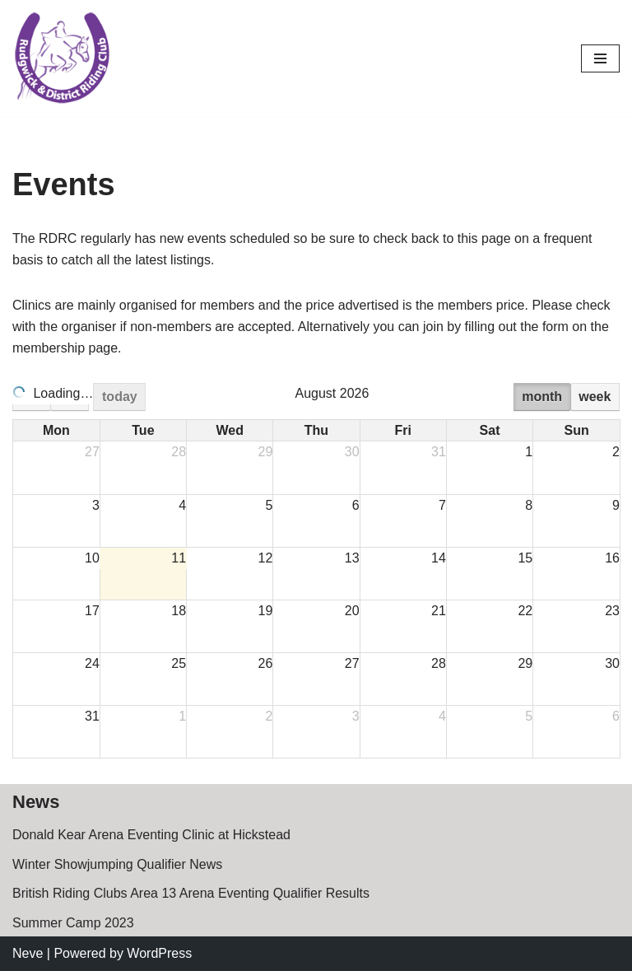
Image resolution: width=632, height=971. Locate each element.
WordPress (159, 953)
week (595, 397)
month (542, 397)
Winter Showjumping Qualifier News (117, 864)
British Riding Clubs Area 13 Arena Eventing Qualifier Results (190, 893)
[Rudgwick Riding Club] (61, 58)
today (119, 397)
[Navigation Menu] (600, 58)
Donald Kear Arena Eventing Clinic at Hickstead (151, 835)
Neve (27, 953)
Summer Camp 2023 (73, 923)
